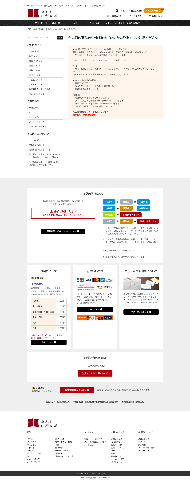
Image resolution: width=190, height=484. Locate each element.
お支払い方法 (35, 56)
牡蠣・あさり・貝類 (63, 442)
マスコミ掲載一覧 (36, 145)
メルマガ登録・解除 (146, 448)
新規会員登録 (143, 439)
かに (31, 112)
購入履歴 (142, 445)
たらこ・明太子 (33, 459)
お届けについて (36, 61)
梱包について (35, 70)
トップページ (37, 23)
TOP (29, 29)
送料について (35, 66)
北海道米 (59, 453)
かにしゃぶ (34, 117)
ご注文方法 (34, 51)
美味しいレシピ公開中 (93, 439)
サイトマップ (116, 462)
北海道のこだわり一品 (64, 456)
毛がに (30, 439)
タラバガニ (31, 442)
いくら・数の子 (33, 462)
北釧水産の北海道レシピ (39, 150)
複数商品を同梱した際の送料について (63, 222)
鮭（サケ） (59, 448)
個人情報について (36, 94)
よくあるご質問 (133, 23)
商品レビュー (143, 450)
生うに (30, 456)
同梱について (35, 75)
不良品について (36, 80)
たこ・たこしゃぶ (34, 453)
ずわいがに (31, 448)
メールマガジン (36, 140)
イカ (57, 445)
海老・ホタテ (60, 439)
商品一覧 (56, 23)
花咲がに (30, 450)
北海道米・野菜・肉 (37, 127)
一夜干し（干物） (62, 450)
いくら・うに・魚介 (114, 23)
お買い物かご (116, 439)
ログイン (142, 442)
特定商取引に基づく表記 (39, 89)
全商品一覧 (34, 108)
